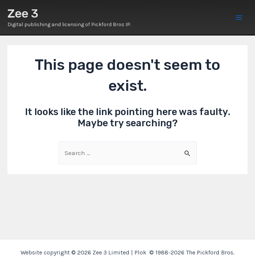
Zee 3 (22, 13)
